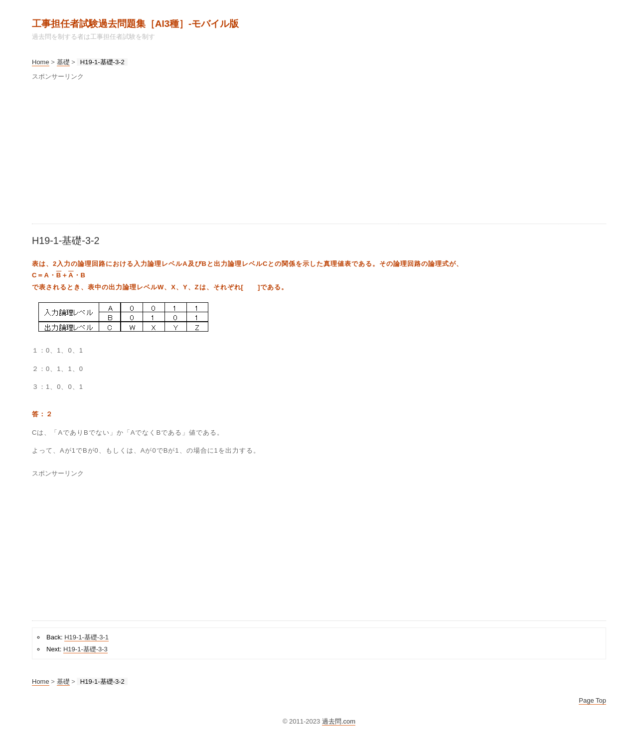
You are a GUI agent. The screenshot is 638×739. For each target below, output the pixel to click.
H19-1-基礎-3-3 (85, 649)
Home (40, 62)
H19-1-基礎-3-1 (86, 637)
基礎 (63, 62)
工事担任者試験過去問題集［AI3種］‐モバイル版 (135, 23)
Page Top (592, 700)
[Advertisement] (319, 154)
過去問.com (338, 721)
